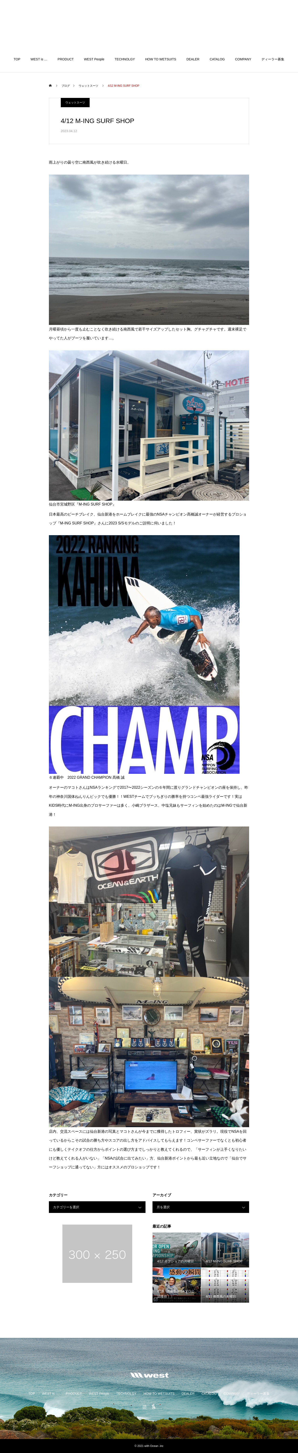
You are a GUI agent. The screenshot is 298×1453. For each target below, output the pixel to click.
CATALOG (217, 59)
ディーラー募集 (272, 59)
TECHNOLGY (125, 59)
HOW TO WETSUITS (160, 59)
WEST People (94, 59)
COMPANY (243, 59)
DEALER (193, 59)
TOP (17, 59)
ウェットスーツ (75, 102)
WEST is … (38, 59)
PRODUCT (66, 59)
